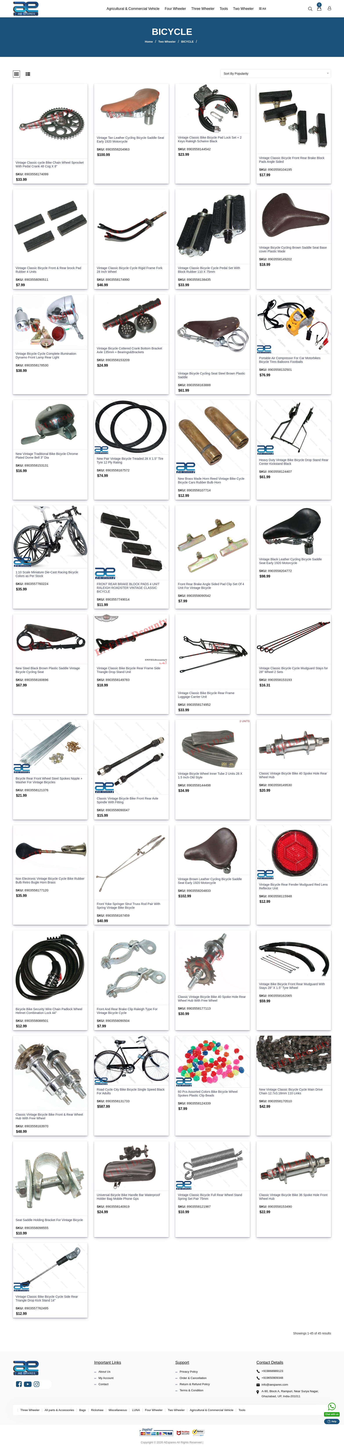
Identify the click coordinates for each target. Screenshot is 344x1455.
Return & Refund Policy (196, 1391)
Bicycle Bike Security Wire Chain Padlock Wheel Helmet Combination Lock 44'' (46, 1013)
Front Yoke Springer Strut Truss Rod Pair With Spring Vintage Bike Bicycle (130, 908)
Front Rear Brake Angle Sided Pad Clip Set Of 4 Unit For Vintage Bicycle (211, 586)
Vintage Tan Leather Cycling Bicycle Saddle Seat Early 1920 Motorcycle (128, 138)
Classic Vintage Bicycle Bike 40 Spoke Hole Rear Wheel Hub (291, 777)
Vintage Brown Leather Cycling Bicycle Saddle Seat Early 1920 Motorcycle (211, 883)
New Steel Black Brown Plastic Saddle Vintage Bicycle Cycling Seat (50, 671)
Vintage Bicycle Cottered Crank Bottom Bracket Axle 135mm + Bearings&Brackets (131, 350)
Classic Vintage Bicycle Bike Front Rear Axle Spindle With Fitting (129, 802)
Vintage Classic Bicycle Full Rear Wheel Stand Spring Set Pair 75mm (212, 1200)
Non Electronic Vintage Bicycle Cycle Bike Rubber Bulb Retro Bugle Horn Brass (46, 882)
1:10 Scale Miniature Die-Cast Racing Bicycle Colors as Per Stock (49, 574)
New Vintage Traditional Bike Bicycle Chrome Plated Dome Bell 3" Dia (49, 456)
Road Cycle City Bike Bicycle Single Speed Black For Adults (128, 1094)
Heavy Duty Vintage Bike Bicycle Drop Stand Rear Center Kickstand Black (291, 462)
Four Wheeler (174, 9)
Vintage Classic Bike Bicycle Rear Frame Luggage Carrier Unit (208, 696)
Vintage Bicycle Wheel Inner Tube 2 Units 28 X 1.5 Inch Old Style (212, 777)
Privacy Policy (189, 1379)
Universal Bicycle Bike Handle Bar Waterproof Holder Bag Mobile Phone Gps (130, 1200)
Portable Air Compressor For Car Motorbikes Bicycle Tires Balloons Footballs (291, 360)
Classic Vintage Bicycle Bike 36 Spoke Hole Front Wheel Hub (291, 1200)
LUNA (141, 1417)
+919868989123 (273, 1379)
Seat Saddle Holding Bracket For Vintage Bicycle (45, 1225)
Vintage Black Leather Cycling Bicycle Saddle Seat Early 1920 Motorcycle (292, 562)
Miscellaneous (122, 1417)
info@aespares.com (275, 1392)
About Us (105, 1379)
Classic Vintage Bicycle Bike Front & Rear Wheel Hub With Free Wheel (46, 1119)
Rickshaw (101, 1417)
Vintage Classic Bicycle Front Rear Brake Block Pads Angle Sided (293, 159)
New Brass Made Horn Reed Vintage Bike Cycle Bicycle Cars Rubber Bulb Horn (208, 481)
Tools (223, 9)
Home (149, 41)
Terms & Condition (192, 1398)
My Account (106, 1385)
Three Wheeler (201, 9)
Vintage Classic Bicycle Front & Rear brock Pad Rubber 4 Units (47, 269)
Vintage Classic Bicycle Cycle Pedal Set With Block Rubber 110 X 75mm (211, 269)
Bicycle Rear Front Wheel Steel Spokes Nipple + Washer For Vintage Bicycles (49, 782)
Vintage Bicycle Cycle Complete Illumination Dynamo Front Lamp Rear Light (48, 355)
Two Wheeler (242, 9)
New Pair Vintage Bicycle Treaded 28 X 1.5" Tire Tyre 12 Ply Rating (129, 461)
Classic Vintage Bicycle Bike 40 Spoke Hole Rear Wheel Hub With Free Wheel (210, 1001)
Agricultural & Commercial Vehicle (131, 9)
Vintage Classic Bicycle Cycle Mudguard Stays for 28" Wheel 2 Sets (293, 671)
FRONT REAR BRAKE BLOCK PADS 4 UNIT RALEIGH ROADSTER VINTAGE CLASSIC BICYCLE (130, 588)
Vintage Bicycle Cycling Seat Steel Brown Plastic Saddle (208, 375)
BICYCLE (187, 41)
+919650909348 (273, 1385)
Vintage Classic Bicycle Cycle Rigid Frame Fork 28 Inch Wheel (128, 269)
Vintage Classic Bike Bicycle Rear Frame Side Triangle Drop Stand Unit (130, 671)
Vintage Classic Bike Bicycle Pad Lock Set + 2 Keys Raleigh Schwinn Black (211, 138)
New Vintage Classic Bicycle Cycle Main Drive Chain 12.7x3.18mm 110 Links (292, 1094)
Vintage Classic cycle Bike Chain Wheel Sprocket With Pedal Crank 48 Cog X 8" (45, 163)
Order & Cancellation (194, 1385)
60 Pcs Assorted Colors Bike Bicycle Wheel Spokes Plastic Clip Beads (209, 1096)
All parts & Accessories (61, 1417)
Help (331, 1421)
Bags (85, 1417)
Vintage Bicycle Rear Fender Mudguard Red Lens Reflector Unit (291, 888)
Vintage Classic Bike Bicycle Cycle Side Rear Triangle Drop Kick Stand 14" (49, 1306)
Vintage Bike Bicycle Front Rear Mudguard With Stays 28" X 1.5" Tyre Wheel (290, 988)
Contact (104, 1391)
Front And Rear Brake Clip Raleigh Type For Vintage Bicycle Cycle (129, 1013)
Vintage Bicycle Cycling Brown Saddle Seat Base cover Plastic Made (290, 249)
